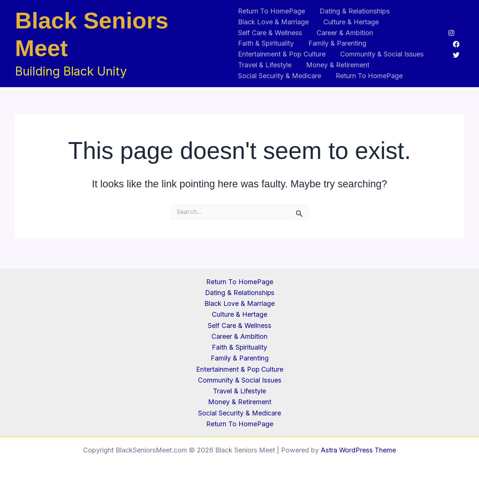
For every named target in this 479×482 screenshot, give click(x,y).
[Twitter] (456, 55)
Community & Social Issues (380, 54)
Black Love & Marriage (273, 22)
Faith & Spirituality (266, 43)
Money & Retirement (336, 65)
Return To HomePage (271, 11)
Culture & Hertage (350, 22)
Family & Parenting (336, 43)
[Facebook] (456, 44)
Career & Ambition (343, 33)
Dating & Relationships (353, 11)
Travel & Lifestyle (265, 65)
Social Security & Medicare (279, 76)
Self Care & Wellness (270, 33)
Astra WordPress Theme (358, 450)
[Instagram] (451, 33)
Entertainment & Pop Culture (282, 54)
